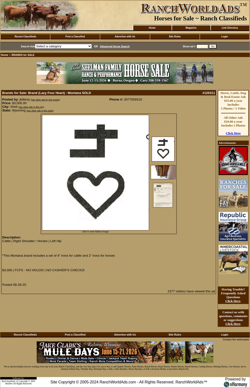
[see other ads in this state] (39, 111)
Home (152, 27)
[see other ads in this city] (31, 107)
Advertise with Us (125, 36)
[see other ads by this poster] (45, 100)
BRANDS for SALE (23, 54)
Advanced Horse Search (115, 46)
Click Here (233, 133)
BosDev (9, 383)
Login (224, 36)
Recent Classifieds (25, 36)
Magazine (190, 27)
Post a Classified (75, 36)
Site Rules (175, 36)
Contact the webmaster (236, 339)
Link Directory (230, 27)
